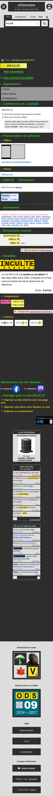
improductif (44, 219)
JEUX (25, 513)
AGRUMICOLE (24, 473)
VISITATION (33, 479)
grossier (10, 219)
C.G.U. (26, 741)
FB (26, 779)
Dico (7, 60)
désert (38, 216)
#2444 (32, 529)
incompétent (15, 221)
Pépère (16, 529)
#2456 (35, 572)
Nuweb (32, 790)
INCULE (36, 323)
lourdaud (5, 223)
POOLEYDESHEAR (20, 535)
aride (15, 216)
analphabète (6, 216)
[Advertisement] (26, 42)
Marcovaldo (34, 127)
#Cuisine (26, 492)
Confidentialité (26, 752)
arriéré (20, 216)
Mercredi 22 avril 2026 (21, 559)
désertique (46, 216)
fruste (3, 219)
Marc (31, 486)
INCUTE (21, 323)
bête (33, 216)
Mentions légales (26, 730)
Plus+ (38, 475)
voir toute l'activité (35, 519)
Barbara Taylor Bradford (22, 537)
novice (25, 223)
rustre (8, 225)
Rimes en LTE (7, 174)
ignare (17, 219)
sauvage (15, 225)
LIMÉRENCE (32, 500)
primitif (38, 223)
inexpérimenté (27, 221)
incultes (14, 199)
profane (46, 223)
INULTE (7, 323)
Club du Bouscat (19, 556)
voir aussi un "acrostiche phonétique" (16, 162)
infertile (45, 221)
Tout (33, 475)
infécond (37, 221)
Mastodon (33, 779)
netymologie (18, 548)
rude (3, 225)
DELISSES (23, 508)
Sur (10, 389)
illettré (30, 219)
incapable (5, 221)
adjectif (18, 187)
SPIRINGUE (23, 494)
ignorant (24, 219)
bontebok (16, 551)
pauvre (32, 223)
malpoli (19, 223)
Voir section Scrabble (17, 77)
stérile (26, 225)
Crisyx (16, 564)
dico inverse (47, 250)
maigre (12, 223)
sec (21, 225)
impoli (36, 219)
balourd (27, 216)
